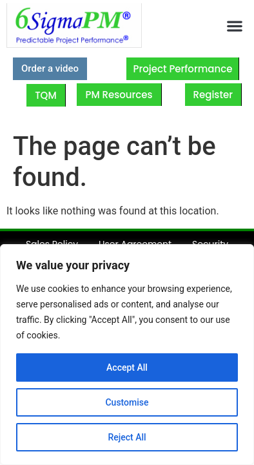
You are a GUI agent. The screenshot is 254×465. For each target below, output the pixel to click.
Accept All (127, 367)
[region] (127, 354)
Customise (126, 402)
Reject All (127, 437)
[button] (235, 25)
